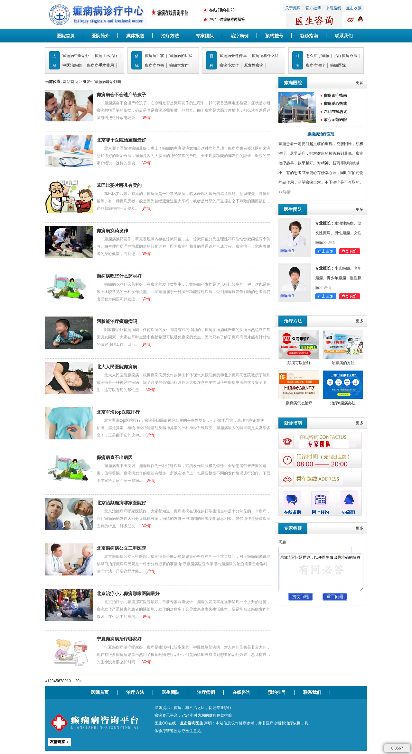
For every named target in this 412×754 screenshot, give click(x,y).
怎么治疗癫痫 (317, 55)
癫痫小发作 (229, 65)
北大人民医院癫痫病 (117, 366)
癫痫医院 (338, 65)
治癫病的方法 (343, 363)
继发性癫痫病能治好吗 (102, 81)
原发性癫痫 (253, 65)
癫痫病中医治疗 (75, 55)
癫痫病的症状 (180, 55)
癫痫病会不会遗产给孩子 (121, 94)
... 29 (75, 681)
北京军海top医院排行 (118, 412)
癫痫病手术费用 (100, 65)
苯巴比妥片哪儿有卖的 (119, 185)
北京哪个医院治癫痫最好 (121, 140)
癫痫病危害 (154, 65)
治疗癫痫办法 (345, 55)
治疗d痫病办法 (343, 403)
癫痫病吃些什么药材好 (119, 276)
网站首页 (70, 81)
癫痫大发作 (179, 65)
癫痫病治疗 (315, 65)
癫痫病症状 (154, 55)
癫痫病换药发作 (112, 230)
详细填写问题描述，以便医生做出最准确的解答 (320, 572)
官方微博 (313, 8)
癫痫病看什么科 (265, 55)
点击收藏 (353, 8)
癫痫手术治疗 (106, 55)
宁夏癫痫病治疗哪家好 (119, 638)
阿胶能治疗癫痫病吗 (117, 321)
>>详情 (284, 192)
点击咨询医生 (191, 723)
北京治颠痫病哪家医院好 (121, 502)
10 (69, 681)
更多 (359, 82)
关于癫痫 (293, 8)
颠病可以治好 (299, 363)
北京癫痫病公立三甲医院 (121, 548)
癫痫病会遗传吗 (233, 55)
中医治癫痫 (72, 65)
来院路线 (333, 8)
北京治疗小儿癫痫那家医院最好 (128, 593)
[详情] (147, 117)
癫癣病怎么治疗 (299, 403)
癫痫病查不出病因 (115, 457)
